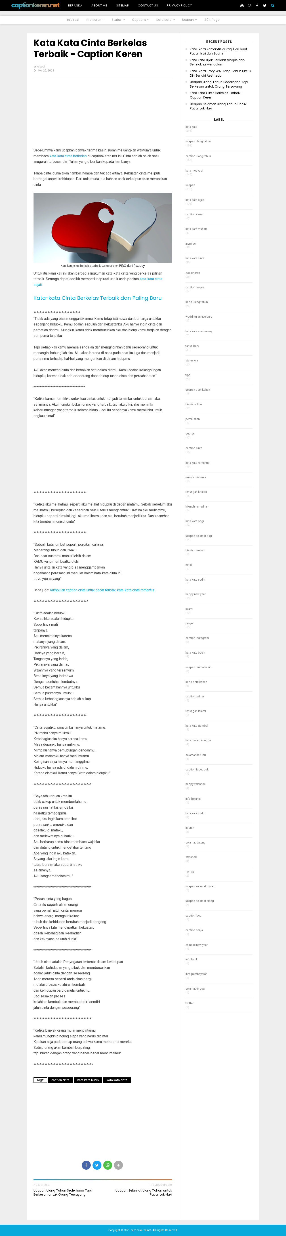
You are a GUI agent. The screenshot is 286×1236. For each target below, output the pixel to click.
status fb (191, 857)
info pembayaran (196, 974)
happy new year (195, 594)
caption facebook (197, 769)
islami (189, 609)
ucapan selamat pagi (198, 535)
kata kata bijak (194, 199)
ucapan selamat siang (199, 900)
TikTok (189, 871)
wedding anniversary (198, 316)
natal (188, 565)
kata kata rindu (194, 813)
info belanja (193, 798)
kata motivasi (194, 170)
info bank (191, 959)
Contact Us (148, 5)
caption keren (194, 214)
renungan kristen (196, 491)
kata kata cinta (117, 1080)
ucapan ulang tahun (198, 141)
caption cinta (60, 1080)
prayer (189, 623)
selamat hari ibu (195, 755)
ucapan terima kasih (198, 667)
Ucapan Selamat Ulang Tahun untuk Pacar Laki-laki (144, 1192)
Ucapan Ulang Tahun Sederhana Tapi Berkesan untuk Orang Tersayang (63, 1192)
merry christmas (195, 477)
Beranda (75, 5)
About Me (99, 5)
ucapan (190, 185)
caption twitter (194, 696)
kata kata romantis (197, 462)
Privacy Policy (179, 5)
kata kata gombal (196, 725)
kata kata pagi (194, 521)
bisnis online (193, 404)
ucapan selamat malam (200, 886)
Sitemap (122, 5)
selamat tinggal (195, 988)
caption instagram (197, 638)
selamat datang (195, 842)
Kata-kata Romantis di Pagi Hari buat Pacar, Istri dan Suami (218, 51)
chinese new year (196, 944)
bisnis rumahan (195, 550)
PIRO (122, 265)
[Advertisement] (103, 113)
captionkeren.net (35, 5)
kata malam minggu (198, 740)
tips (187, 375)
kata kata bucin (88, 1080)
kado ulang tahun (196, 302)
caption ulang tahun (198, 156)
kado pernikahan (196, 682)
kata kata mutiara (196, 229)
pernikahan (192, 419)
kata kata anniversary (198, 331)
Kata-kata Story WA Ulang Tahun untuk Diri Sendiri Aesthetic (220, 73)
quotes (190, 433)
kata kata (191, 126)
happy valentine (195, 784)
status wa (191, 360)
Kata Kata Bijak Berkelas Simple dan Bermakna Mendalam (217, 62)
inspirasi (190, 243)
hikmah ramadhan (196, 506)
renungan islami (195, 711)
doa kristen (192, 273)
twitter (189, 1003)
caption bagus (194, 287)
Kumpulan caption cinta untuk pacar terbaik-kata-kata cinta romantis (102, 590)
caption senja (194, 930)
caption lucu (193, 915)
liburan (189, 827)
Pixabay (139, 265)
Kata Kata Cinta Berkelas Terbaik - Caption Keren (90, 48)
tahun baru (192, 346)
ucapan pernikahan (197, 389)
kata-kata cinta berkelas (68, 156)
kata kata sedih (195, 579)
